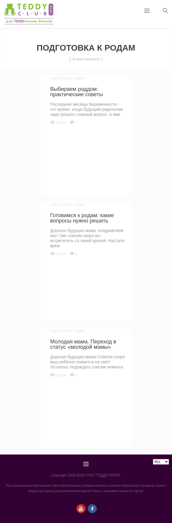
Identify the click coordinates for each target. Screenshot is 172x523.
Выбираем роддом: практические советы (76, 91)
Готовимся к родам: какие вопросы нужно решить (82, 218)
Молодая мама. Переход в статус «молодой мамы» (83, 344)
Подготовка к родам (67, 78)
